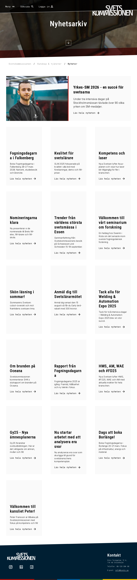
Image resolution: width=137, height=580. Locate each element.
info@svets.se (122, 570)
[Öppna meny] (10, 6)
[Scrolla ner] (68, 43)
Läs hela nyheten (84, 112)
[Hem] (113, 10)
